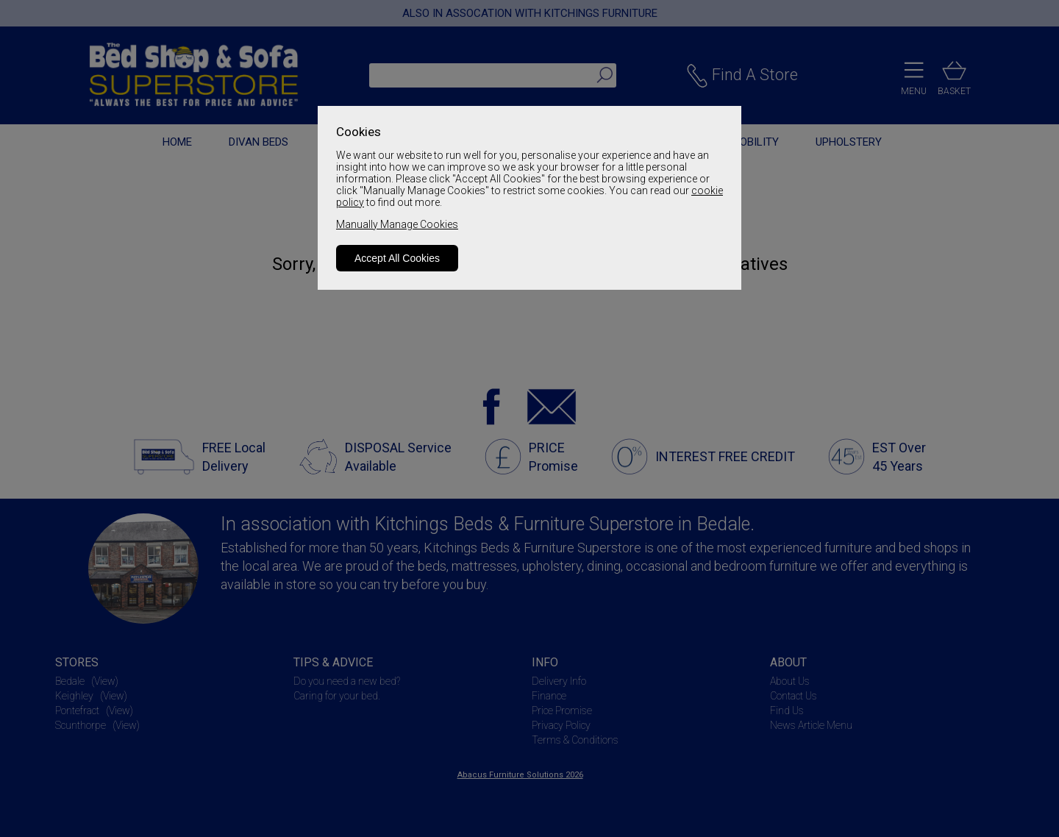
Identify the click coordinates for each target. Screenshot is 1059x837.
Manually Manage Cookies (397, 224)
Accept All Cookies (397, 258)
